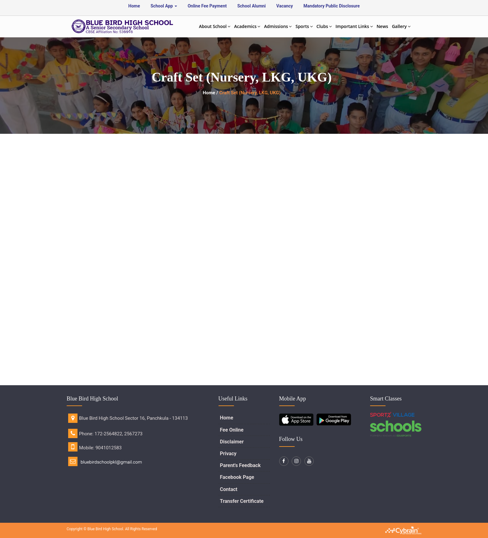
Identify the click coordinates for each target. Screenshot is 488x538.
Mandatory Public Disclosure (331, 5)
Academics (247, 26)
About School (214, 26)
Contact (228, 489)
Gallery (401, 26)
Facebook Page (237, 477)
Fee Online (232, 430)
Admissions (278, 26)
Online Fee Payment (207, 5)
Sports (303, 26)
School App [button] (164, 5)
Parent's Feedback (240, 465)
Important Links (354, 26)
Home (134, 5)
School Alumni (251, 5)
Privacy (228, 453)
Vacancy (284, 5)
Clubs (324, 26)
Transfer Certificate (242, 501)
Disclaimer (232, 442)
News (382, 26)
